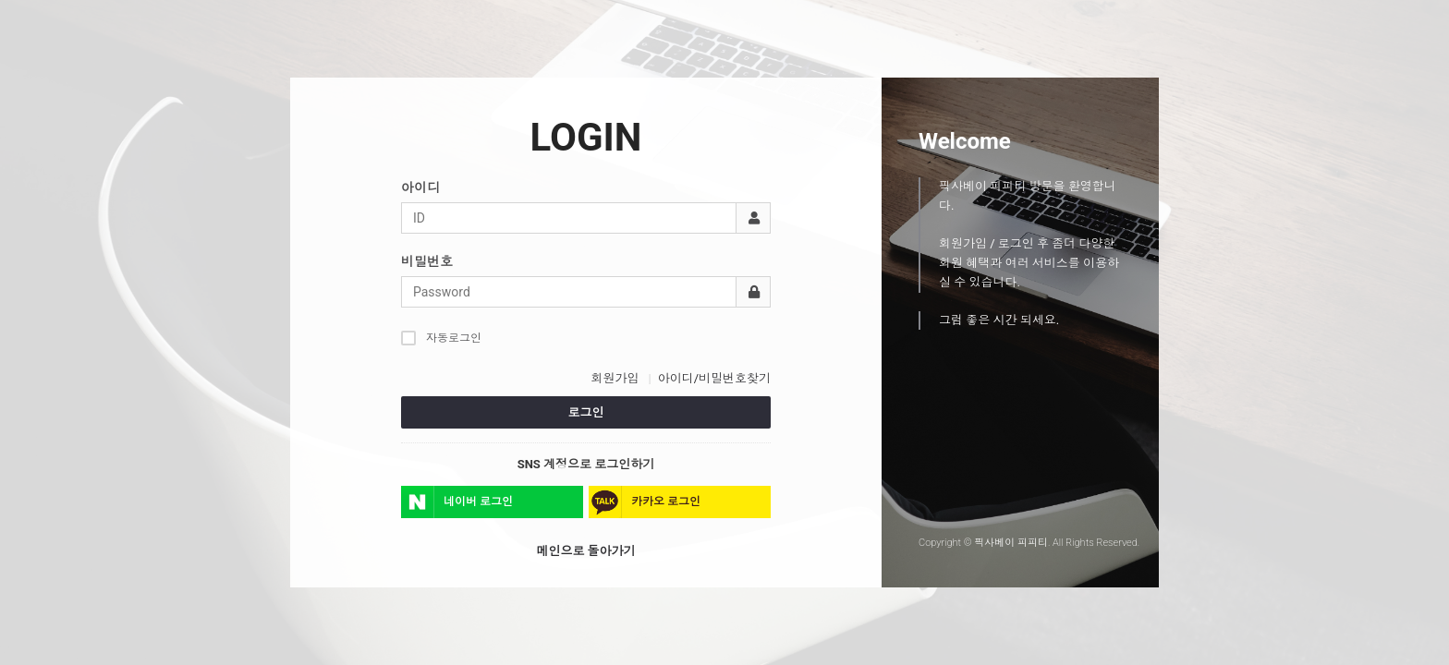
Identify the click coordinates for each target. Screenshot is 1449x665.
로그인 (586, 412)
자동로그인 (441, 337)
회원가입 (615, 378)
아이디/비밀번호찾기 (714, 378)
